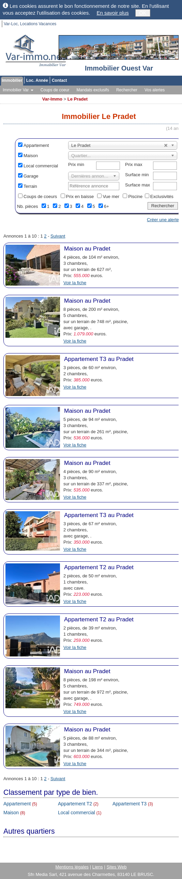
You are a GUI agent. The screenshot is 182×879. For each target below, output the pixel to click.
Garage (31, 176)
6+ (106, 206)
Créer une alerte (163, 219)
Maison (31, 155)
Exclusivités (161, 196)
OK (143, 13)
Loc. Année (37, 80)
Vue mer (111, 196)
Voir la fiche (74, 282)
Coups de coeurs (40, 196)
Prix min (76, 164)
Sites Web (116, 866)
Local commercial (41, 165)
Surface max (137, 184)
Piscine (135, 196)
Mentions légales (72, 866)
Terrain (30, 186)
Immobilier (12, 80)
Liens (97, 866)
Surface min (137, 174)
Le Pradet (77, 99)
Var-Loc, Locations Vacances (30, 23)
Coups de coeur (55, 90)
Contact (59, 80)
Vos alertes (155, 90)
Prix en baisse (80, 196)
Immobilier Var (18, 90)
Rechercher (126, 90)
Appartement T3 (129, 803)
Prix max (133, 164)
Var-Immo (52, 99)
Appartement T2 (75, 803)
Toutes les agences (20, 96)
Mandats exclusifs (93, 90)
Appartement (36, 145)
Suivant (57, 236)
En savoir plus (113, 13)
